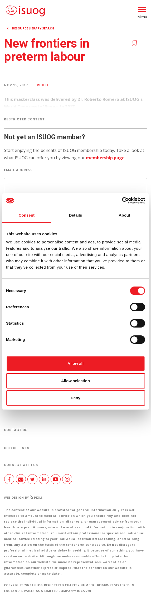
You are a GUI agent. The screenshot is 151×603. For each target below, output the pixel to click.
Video (42, 85)
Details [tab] (75, 215)
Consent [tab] (26, 215)
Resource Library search (33, 28)
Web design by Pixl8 (23, 497)
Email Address (18, 170)
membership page (105, 158)
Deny (75, 398)
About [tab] (124, 215)
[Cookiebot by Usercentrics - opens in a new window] (122, 200)
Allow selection (75, 381)
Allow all (75, 363)
